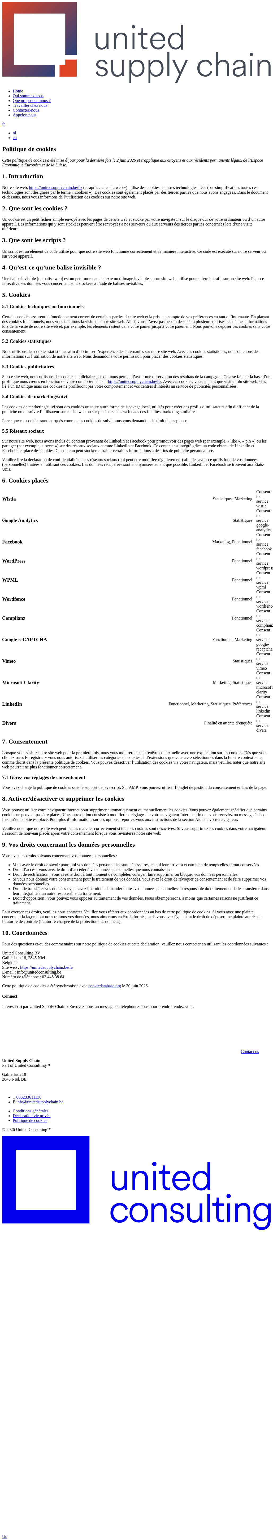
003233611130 (28, 1097)
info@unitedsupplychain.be (39, 1102)
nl (14, 133)
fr (3, 124)
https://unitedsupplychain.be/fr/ (55, 187)
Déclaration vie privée (31, 1115)
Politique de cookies (30, 1120)
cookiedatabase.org (104, 986)
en (15, 137)
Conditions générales (31, 1111)
